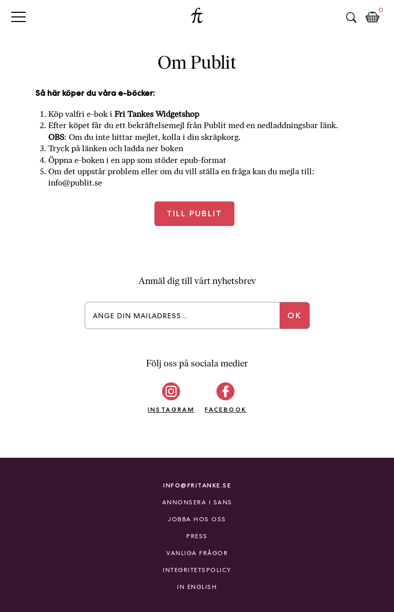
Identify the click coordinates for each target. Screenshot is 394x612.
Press (197, 536)
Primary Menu (18, 16)
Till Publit (194, 213)
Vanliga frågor (197, 553)
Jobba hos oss (197, 519)
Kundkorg (372, 17)
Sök (351, 17)
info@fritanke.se (197, 485)
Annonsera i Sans (197, 502)
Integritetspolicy (197, 570)
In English (197, 587)
